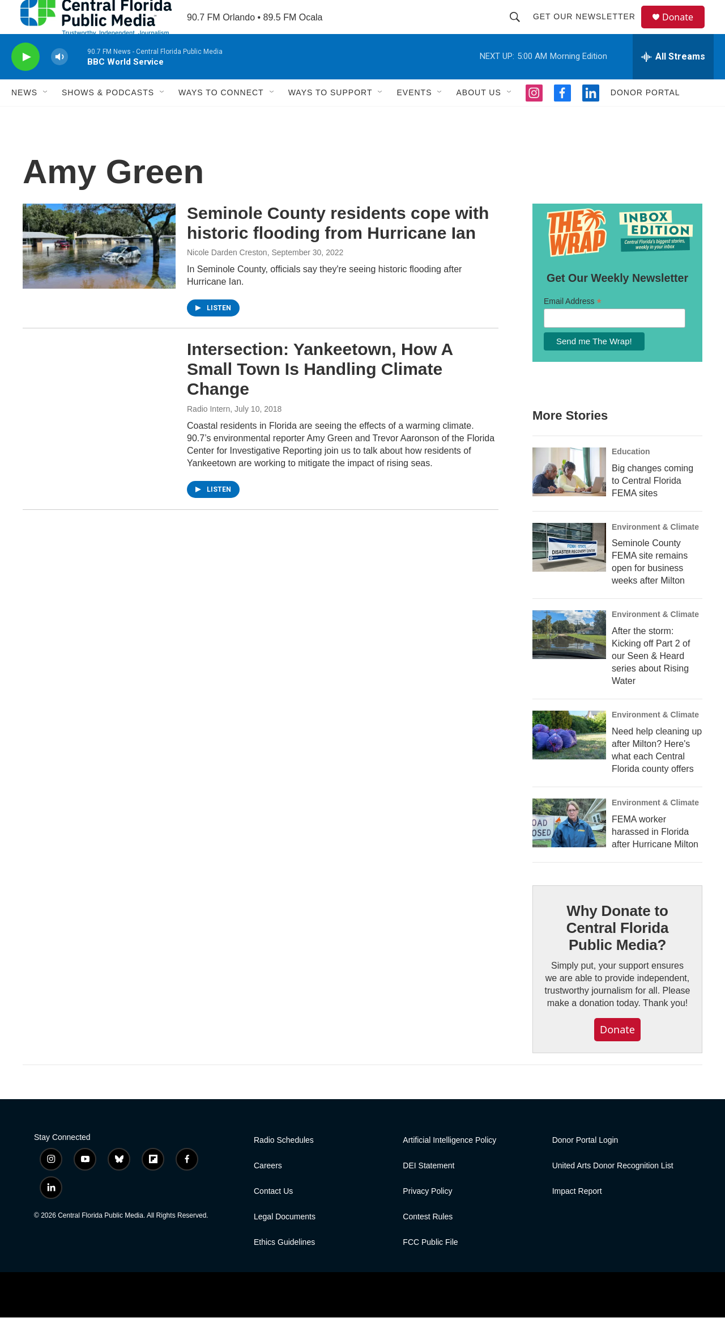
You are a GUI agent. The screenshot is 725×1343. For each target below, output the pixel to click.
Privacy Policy (427, 1217)
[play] (25, 82)
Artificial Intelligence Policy (449, 1166)
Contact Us (273, 1217)
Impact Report (577, 1217)
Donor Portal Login (585, 1166)
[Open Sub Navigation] (45, 118)
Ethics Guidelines (284, 1268)
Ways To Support (330, 118)
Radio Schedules (284, 1166)
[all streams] (673, 82)
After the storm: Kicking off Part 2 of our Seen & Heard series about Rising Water (651, 681)
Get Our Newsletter (589, 29)
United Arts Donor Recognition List (612, 1191)
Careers (268, 1191)
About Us (478, 118)
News (24, 118)
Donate (684, 30)
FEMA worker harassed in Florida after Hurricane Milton (655, 857)
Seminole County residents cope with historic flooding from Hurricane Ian (338, 248)
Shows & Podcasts (108, 118)
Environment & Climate (655, 552)
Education (631, 477)
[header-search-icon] (520, 29)
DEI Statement (428, 1191)
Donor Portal (645, 118)
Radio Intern (208, 434)
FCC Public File (430, 1268)
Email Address (573, 327)
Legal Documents (284, 1242)
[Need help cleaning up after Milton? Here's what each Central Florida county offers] (569, 760)
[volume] (59, 82)
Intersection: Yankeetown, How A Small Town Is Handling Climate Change (320, 394)
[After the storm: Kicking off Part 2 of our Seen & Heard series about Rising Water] (569, 660)
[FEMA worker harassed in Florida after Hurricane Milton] (569, 848)
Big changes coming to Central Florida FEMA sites (652, 506)
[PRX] (374, 1320)
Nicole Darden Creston (227, 277)
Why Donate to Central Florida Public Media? (617, 953)
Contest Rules (428, 1242)
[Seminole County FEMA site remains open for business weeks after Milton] (569, 572)
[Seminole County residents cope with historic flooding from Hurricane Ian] (99, 271)
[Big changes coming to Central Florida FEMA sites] (569, 497)
